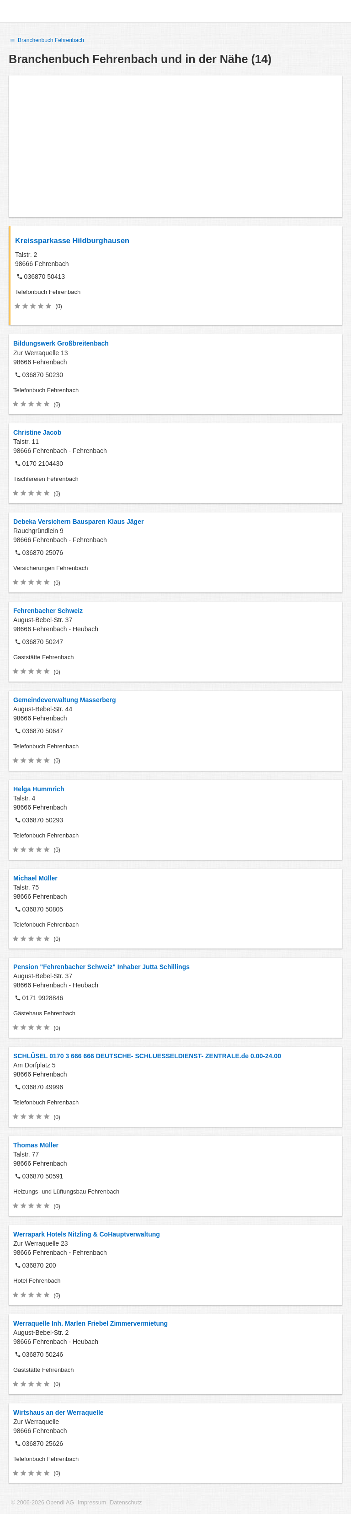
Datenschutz (126, 1502)
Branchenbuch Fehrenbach (46, 40)
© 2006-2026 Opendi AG (42, 1502)
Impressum (92, 1502)
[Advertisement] (175, 146)
